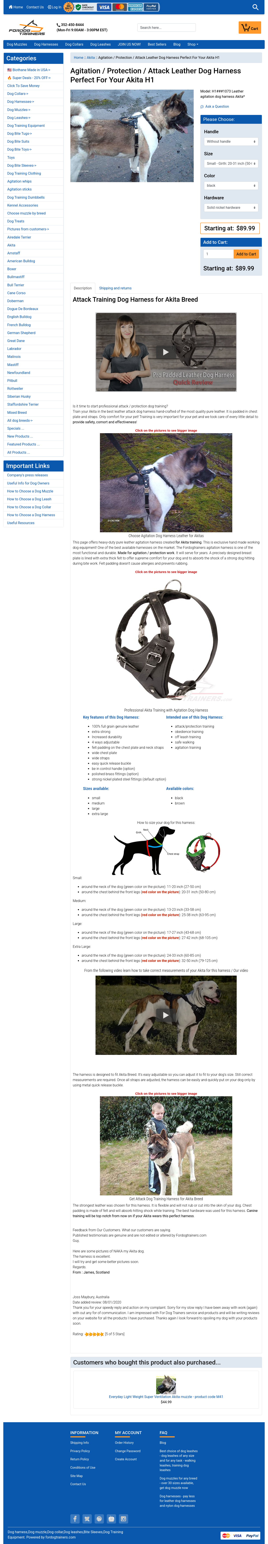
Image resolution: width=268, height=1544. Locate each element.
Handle (211, 131)
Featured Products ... (23, 444)
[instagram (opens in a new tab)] (123, 1518)
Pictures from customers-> (28, 229)
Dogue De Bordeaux (22, 309)
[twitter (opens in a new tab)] (87, 1518)
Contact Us (35, 7)
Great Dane (16, 341)
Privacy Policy (80, 1451)
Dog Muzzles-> (18, 110)
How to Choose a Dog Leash (29, 499)
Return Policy (79, 1459)
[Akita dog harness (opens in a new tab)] (166, 482)
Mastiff (13, 365)
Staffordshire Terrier (23, 404)
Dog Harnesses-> (20, 102)
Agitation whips (19, 181)
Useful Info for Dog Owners (28, 483)
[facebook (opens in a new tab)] (75, 1518)
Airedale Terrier (19, 237)
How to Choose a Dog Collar (29, 507)
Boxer (11, 269)
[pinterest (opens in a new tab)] (99, 1518)
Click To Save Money (23, 86)
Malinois (14, 357)
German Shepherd (21, 333)
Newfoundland (18, 373)
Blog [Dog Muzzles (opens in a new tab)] (163, 1443)
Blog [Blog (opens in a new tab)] (176, 44)
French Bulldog (19, 325)
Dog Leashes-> (18, 118)
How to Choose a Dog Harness (31, 515)
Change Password (128, 1451)
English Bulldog (19, 317)
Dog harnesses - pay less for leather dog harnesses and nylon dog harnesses (178, 1501)
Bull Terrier (15, 285)
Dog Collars (74, 44)
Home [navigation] (78, 57)
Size (208, 153)
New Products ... (20, 436)
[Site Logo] (27, 27)
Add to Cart (246, 254)
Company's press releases (27, 475)
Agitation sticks (19, 189)
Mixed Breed (17, 413)
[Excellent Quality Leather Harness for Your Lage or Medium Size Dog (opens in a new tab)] (166, 640)
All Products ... (18, 452)
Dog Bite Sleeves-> (21, 165)
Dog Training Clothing (24, 173)
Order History (124, 1443)
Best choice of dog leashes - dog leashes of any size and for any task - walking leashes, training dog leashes (179, 1460)
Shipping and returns (115, 288)
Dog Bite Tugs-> (19, 133)
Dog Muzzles (17, 44)
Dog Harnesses (46, 44)
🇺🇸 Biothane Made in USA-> (28, 70)
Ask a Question (215, 106)
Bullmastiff (15, 277)
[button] (255, 7)
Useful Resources (20, 523)
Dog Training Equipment (26, 126)
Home (16, 7)
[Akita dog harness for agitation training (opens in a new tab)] (166, 1145)
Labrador (14, 349)
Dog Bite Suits (18, 141)
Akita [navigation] (91, 57)
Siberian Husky (19, 396)
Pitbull (12, 381)
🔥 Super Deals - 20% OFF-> (29, 78)
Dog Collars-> (17, 94)
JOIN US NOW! (129, 44)
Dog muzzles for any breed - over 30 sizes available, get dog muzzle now (178, 1483)
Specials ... (15, 428)
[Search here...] (166, 27)
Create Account (126, 1459)
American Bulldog (21, 261)
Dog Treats (15, 221)
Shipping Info (79, 1443)
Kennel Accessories (22, 205)
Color (209, 175)
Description (83, 288)
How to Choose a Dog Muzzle (30, 491)
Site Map (76, 1476)
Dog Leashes (100, 44)
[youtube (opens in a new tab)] (111, 1518)
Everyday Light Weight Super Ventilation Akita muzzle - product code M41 (166, 1397)
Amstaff (13, 253)
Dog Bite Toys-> (19, 149)
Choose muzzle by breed (26, 213)
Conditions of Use (83, 1468)
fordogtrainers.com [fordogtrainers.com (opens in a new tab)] (60, 1537)
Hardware (214, 197)
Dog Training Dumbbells (26, 197)
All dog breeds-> (20, 420)
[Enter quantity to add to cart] (218, 254)
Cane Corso (16, 293)
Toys (11, 157)
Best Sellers (157, 44)
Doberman (15, 301)
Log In (54, 7)
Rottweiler (15, 388)
